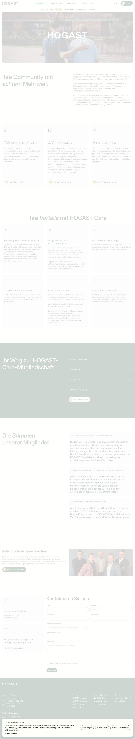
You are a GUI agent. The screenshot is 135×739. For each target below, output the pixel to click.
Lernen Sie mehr (11, 733)
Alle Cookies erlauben (120, 728)
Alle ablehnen (102, 728)
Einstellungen (87, 728)
